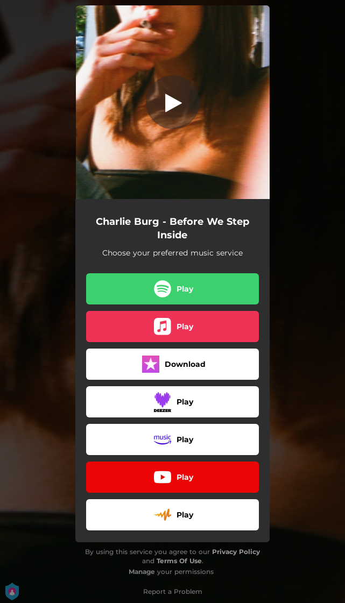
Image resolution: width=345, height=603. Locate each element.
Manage (142, 571)
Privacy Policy (236, 552)
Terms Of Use (179, 561)
